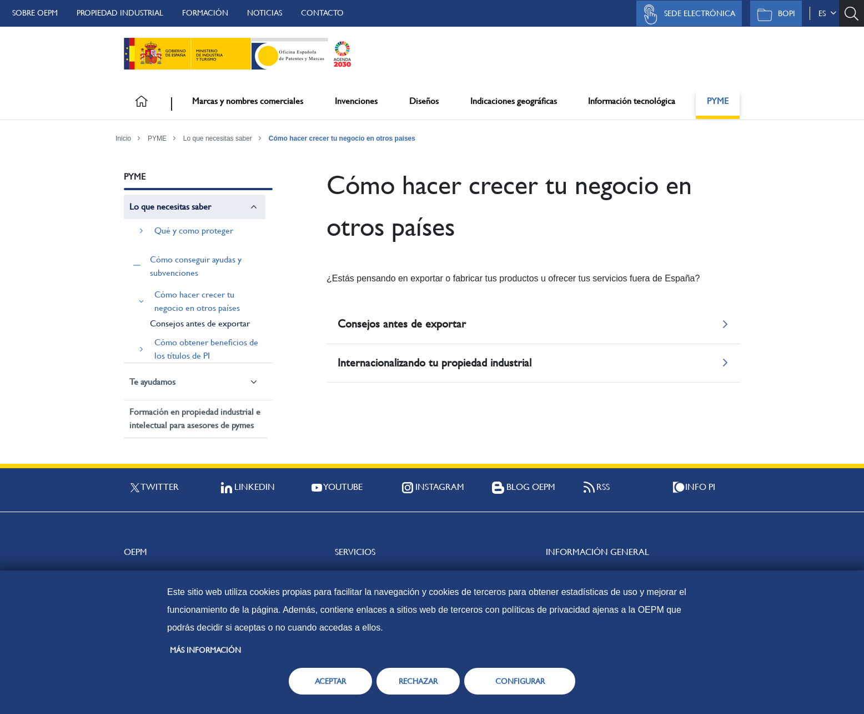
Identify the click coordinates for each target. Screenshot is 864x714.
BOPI (773, 14)
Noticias (264, 12)
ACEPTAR (330, 681)
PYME (718, 101)
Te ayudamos (152, 381)
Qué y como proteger (193, 230)
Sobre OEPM (35, 12)
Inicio (123, 138)
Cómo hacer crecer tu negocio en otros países (342, 138)
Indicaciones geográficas (513, 101)
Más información (205, 650)
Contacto (322, 12)
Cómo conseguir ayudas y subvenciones (196, 266)
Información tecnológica (631, 101)
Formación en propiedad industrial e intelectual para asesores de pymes (194, 418)
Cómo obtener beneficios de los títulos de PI (206, 349)
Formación (205, 12)
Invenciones (356, 101)
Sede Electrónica (686, 14)
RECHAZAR (418, 681)
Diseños (424, 101)
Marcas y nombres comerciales (247, 101)
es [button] (827, 13)
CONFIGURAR (520, 681)
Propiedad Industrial (120, 12)
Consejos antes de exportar (200, 323)
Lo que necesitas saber (217, 138)
